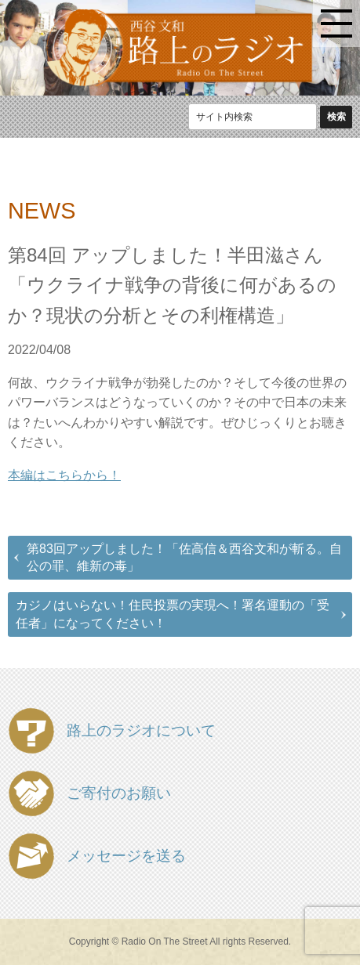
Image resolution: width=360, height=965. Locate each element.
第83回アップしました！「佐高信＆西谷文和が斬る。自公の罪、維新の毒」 (184, 557)
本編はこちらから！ (64, 475)
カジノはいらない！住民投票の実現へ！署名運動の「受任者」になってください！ (172, 613)
